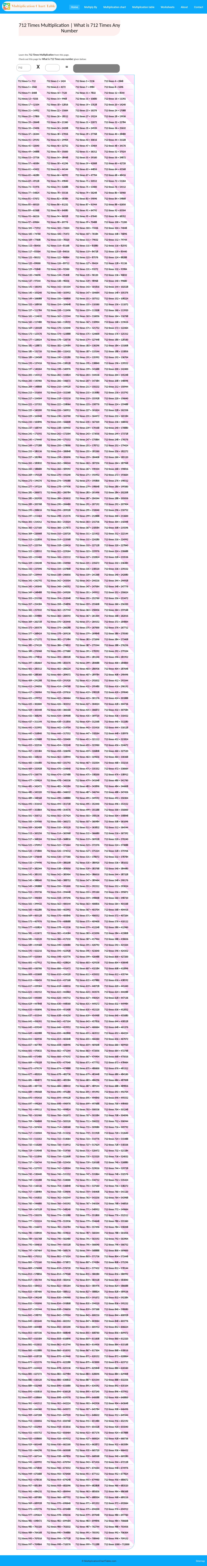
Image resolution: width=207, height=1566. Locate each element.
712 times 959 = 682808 (87, 1485)
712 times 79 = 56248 (86, 192)
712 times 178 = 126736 (59, 339)
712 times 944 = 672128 (116, 1462)
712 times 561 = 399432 (30, 903)
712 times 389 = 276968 (30, 651)
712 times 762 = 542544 (59, 1197)
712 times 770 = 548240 (59, 1209)
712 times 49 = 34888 (28, 151)
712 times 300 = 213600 (116, 516)
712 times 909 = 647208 (30, 1415)
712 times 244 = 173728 (116, 433)
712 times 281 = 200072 (30, 492)
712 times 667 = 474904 (87, 1056)
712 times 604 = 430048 (116, 962)
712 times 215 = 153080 (87, 392)
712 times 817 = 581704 (30, 1279)
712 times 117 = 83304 (29, 251)
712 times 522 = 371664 (59, 845)
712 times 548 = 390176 (116, 880)
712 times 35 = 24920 (86, 128)
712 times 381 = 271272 (30, 639)
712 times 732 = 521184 (116, 1150)
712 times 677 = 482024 (30, 1074)
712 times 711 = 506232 (87, 1121)
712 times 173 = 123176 (30, 333)
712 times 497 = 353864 (30, 809)
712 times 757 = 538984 (30, 1191)
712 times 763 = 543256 (87, 1197)
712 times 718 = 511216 (59, 1133)
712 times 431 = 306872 (87, 709)
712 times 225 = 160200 (30, 410)
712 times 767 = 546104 (87, 1203)
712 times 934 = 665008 (59, 1450)
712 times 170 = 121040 (59, 328)
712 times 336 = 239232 (116, 568)
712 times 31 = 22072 (86, 122)
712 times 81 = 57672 (28, 198)
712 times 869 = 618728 (30, 1356)
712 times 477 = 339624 (30, 780)
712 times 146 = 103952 (59, 292)
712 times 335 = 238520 (87, 568)
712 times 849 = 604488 (30, 1327)
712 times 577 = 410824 (30, 927)
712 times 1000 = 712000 (116, 1544)
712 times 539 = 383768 (87, 868)
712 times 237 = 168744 (30, 427)
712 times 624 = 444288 (116, 992)
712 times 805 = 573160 (30, 1262)
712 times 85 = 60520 (28, 204)
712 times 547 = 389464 (87, 880)
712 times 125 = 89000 (29, 263)
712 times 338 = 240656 (59, 574)
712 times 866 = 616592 (59, 1350)
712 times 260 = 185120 (116, 457)
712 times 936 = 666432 (116, 1450)
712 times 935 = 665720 (87, 1450)
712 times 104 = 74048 (115, 228)
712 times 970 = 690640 (59, 1503)
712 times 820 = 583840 (116, 1279)
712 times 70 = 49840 (57, 181)
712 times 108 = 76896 (115, 233)
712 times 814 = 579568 (59, 1274)
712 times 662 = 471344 (59, 1050)
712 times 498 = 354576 (59, 809)
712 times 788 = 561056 (116, 1232)
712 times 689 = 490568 (30, 1091)
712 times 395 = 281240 (87, 657)
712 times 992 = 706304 (116, 1532)
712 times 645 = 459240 (30, 1027)
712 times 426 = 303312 (59, 704)
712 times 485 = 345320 (30, 792)
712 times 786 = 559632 (59, 1232)
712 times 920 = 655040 (116, 1426)
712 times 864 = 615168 (116, 1344)
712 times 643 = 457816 (87, 1021)
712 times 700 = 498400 (116, 1103)
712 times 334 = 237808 (59, 568)
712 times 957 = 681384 (30, 1485)
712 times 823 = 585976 (87, 1285)
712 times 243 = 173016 (87, 433)
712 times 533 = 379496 (30, 862)
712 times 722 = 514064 (59, 1138)
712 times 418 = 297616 (59, 692)
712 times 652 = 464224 (116, 1033)
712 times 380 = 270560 (116, 633)
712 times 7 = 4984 (84, 87)
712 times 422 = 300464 (59, 698)
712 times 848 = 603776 (116, 1321)
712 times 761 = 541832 (30, 1197)
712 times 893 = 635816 (30, 1391)
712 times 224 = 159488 (116, 404)
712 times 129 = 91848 (29, 269)
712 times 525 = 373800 (30, 851)
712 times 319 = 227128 (87, 545)
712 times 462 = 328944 (59, 756)
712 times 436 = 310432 (116, 715)
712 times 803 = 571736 (87, 1256)
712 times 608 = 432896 (116, 968)
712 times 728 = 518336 (116, 1144)
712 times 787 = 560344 (87, 1232)
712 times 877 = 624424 (30, 1368)
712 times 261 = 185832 (30, 463)
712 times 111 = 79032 (86, 239)
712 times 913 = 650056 (30, 1421)
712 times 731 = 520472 (87, 1150)
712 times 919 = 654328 (87, 1426)
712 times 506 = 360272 (59, 821)
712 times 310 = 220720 (59, 533)
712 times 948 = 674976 (116, 1468)
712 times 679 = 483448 (87, 1074)
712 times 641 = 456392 (30, 1021)
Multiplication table (143, 7)
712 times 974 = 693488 (59, 1509)
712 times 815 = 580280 (87, 1274)
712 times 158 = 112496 (59, 310)
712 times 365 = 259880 (30, 615)
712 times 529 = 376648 (30, 856)
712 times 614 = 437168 (59, 980)
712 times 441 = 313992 (30, 727)
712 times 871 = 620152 (87, 1356)
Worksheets (167, 7)
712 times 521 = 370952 (30, 845)
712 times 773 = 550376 (30, 1215)
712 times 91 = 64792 (86, 210)
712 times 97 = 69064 (28, 222)
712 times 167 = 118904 (87, 322)
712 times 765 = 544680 (30, 1203)
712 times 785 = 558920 (30, 1232)
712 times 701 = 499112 (30, 1109)
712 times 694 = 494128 (59, 1097)
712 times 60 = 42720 (115, 163)
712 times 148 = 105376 (116, 292)
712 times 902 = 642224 (59, 1403)
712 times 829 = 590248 (30, 1297)
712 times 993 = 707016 (30, 1538)
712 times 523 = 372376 (87, 845)
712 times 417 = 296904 (30, 692)
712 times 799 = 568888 (87, 1250)
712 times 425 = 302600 (30, 704)
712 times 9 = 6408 (27, 92)
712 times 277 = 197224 (30, 486)
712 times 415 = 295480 (87, 686)
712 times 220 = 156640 (116, 398)
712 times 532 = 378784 (116, 856)
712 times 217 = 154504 (30, 398)
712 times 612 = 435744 (116, 974)
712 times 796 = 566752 (116, 1244)
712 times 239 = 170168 (87, 427)
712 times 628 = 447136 (116, 997)
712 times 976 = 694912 (116, 1509)
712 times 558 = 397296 (59, 898)
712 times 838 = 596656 (59, 1309)
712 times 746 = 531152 (59, 1174)
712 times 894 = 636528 (59, 1391)
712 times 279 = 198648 (87, 486)
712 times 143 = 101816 (87, 286)
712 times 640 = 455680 (116, 1015)
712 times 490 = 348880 (59, 798)
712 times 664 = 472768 (116, 1050)
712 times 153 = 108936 (30, 304)
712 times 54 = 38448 (57, 157)
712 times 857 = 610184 (30, 1338)
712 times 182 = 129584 (59, 345)
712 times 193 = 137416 (30, 363)
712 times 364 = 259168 (116, 610)
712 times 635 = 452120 (87, 1009)
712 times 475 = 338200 (87, 774)
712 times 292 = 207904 (116, 504)
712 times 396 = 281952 (116, 657)
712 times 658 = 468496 (59, 1044)
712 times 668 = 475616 (116, 1056)
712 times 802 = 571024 (59, 1256)
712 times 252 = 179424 (116, 445)
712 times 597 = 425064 (30, 956)
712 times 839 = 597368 (87, 1309)
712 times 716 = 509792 (116, 1127)
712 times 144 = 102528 (116, 286)
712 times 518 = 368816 (59, 839)
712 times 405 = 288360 (30, 674)
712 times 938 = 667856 (59, 1456)
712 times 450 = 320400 (59, 739)
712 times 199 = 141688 (87, 369)
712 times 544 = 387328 (116, 874)
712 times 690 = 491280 (59, 1091)
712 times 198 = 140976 (59, 369)
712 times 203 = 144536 (87, 375)
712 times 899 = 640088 (87, 1397)
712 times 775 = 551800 (87, 1215)
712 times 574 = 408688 (59, 921)
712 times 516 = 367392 (116, 833)
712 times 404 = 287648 (116, 668)
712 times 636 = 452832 (116, 1009)
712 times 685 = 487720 (30, 1086)
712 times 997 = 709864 (30, 1544)
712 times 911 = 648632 (87, 1415)
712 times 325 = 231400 (30, 557)
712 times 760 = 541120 (116, 1191)
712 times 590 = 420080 (59, 945)
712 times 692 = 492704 (116, 1091)
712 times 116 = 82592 (115, 245)
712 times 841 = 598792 (30, 1315)
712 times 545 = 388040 (30, 880)
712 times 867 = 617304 (87, 1350)
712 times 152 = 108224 (116, 298)
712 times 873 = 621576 (30, 1362)
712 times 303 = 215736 (87, 521)
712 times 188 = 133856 (116, 351)
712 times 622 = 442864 (59, 992)
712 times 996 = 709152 (116, 1538)
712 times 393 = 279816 (30, 657)
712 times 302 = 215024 (59, 521)
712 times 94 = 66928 (57, 216)
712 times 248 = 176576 (116, 439)
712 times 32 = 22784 (115, 122)
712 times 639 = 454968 (87, 1015)
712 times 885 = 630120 (30, 1379)
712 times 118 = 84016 (58, 251)
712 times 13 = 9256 (28, 98)
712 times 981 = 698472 (30, 1520)
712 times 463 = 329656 (87, 756)
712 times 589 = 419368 (30, 945)
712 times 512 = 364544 (116, 827)
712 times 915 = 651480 (87, 1421)
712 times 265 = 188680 (30, 469)
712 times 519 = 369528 (87, 839)
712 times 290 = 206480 (59, 504)
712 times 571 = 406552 (87, 915)
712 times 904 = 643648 (116, 1403)
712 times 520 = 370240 (116, 839)
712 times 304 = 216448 (116, 521)
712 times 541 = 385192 (30, 874)
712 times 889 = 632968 (30, 1385)
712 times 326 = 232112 (59, 557)
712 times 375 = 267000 (87, 627)
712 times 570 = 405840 (59, 915)
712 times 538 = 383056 (59, 868)
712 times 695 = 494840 (87, 1097)
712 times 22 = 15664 (57, 110)
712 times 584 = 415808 (116, 933)
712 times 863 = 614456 (87, 1344)
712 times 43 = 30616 (86, 139)
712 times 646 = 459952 (59, 1027)
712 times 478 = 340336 (59, 780)
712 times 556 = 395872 (116, 892)
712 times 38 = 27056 (57, 134)
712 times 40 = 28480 (115, 134)
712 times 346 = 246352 (59, 586)
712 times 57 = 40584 (28, 163)
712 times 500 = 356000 (116, 809)
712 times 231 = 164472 (87, 416)
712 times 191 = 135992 (87, 357)
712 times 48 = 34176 (115, 145)
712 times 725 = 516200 (30, 1144)
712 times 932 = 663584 (116, 1444)
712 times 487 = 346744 (87, 792)
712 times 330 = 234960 (59, 563)
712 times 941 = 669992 (30, 1462)
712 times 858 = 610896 (59, 1338)
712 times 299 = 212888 (87, 516)
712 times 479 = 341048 (87, 780)
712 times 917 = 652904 (30, 1426)
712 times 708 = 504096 (116, 1115)
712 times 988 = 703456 (116, 1526)
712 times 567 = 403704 (87, 909)
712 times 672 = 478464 (116, 1062)
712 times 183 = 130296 (87, 345)
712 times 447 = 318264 (87, 733)
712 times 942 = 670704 (59, 1462)
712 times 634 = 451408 (59, 1009)
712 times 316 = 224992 (116, 539)
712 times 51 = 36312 (86, 151)
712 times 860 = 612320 (116, 1338)
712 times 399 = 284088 (87, 662)
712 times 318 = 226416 (59, 545)
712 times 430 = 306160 (59, 709)
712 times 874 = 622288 (59, 1362)
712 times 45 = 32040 (28, 145)
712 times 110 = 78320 (58, 239)
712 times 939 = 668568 (87, 1456)
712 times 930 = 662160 (59, 1444)
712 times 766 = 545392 (59, 1203)
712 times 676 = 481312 (116, 1068)
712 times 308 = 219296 (116, 527)
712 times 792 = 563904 (116, 1238)
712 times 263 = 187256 (87, 463)
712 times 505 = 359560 (30, 821)
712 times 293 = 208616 (30, 510)
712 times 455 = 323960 (87, 745)
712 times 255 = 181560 (87, 451)
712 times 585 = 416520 (30, 939)
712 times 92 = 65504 (115, 210)
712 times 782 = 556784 (59, 1227)
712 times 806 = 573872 (59, 1262)
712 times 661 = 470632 (30, 1050)
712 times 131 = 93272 (86, 269)
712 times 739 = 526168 (87, 1162)
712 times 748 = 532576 (116, 1174)
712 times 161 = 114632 (30, 316)
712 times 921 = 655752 (30, 1432)
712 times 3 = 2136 (84, 81)
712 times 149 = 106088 (30, 298)
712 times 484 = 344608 (116, 786)
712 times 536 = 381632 (116, 862)
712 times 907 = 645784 (87, 1409)
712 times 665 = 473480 (30, 1056)
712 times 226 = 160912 (59, 410)
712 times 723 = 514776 (87, 1138)
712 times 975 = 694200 (87, 1509)
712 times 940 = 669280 (116, 1456)
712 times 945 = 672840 (30, 1468)
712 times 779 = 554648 (87, 1221)
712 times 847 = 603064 (87, 1321)
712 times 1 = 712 (27, 81)
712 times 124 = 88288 (115, 257)
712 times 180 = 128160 (116, 339)
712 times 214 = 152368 (59, 392)
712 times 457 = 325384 (30, 751)
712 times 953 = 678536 (30, 1479)
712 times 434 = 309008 (59, 715)
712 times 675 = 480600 (87, 1068)
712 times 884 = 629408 (116, 1374)
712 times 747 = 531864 (87, 1174)
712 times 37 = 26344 (28, 134)
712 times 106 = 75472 (58, 233)
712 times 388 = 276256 (116, 645)
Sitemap (200, 1561)
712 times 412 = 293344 (116, 680)
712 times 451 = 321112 (87, 739)
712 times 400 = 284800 (116, 662)
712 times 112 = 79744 (115, 239)
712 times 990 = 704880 (59, 1532)
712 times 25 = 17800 (28, 116)
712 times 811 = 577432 (87, 1268)
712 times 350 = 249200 (59, 592)
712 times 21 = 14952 (28, 110)
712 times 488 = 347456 (116, 792)
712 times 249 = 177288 (30, 445)
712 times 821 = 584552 (30, 1285)
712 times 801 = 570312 (30, 1256)
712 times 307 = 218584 (87, 527)
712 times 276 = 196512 (116, 480)
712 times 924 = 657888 (116, 1432)
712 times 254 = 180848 (59, 451)
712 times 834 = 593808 (59, 1303)
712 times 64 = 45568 (115, 169)
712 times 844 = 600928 (116, 1315)
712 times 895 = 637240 (87, 1391)
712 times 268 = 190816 (116, 469)
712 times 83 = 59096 (86, 198)
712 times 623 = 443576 (87, 992)
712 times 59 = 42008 (86, 163)
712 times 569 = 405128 (30, 915)
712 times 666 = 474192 (59, 1056)
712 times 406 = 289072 (59, 674)
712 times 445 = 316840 (30, 733)
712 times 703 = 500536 (87, 1109)
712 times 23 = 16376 (86, 110)
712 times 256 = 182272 (116, 451)
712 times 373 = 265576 (30, 627)
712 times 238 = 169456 (59, 427)
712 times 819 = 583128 (87, 1279)
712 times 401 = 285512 (30, 668)
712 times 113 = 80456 (29, 245)
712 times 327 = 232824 (87, 557)
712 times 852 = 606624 (116, 1327)
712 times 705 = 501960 (30, 1115)
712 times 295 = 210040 (87, 510)
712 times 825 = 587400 (30, 1291)
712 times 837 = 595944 (30, 1309)
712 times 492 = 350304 (116, 798)
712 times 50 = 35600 (57, 151)
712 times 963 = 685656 (87, 1491)
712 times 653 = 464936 (30, 1039)
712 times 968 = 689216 (116, 1497)
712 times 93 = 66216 (28, 216)
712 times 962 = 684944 (59, 1491)
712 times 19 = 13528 (86, 104)
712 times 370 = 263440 (59, 621)
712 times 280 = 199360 (116, 486)
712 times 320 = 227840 (116, 545)
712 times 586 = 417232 (59, 939)
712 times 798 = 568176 (59, 1250)
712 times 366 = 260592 (59, 615)
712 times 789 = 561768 (30, 1238)
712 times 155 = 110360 (87, 304)
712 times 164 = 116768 (116, 316)
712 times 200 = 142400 (116, 369)
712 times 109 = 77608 (29, 239)
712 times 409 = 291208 (30, 680)
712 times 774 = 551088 (59, 1215)
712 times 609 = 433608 (30, 974)
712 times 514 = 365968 (59, 833)
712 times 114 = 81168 (58, 245)
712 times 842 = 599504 (59, 1315)
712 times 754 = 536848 (59, 1185)
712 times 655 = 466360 (87, 1039)
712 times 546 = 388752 (59, 880)
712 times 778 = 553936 (59, 1221)
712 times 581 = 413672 (30, 933)
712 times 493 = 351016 (30, 804)
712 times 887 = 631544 (87, 1379)
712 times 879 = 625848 (87, 1368)
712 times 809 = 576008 (30, 1268)
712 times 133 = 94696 (29, 275)
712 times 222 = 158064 (59, 404)
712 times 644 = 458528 (116, 1021)
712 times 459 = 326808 (87, 751)
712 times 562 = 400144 (59, 903)
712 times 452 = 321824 (116, 739)
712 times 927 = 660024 (87, 1438)
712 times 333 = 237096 (30, 568)
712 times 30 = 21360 (57, 122)
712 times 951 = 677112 (87, 1473)
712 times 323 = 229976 (87, 551)
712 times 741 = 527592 (30, 1168)
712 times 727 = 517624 (87, 1144)
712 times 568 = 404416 (116, 909)
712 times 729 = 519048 (30, 1150)
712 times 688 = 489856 (116, 1086)
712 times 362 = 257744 (59, 610)
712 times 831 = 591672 (87, 1297)
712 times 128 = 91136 (115, 263)
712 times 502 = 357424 (59, 815)
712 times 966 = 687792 (59, 1497)
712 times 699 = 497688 (87, 1103)
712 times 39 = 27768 (86, 134)
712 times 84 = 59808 (115, 198)
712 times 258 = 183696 (59, 457)
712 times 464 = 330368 (116, 756)
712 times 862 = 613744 (59, 1344)
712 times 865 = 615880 (30, 1350)
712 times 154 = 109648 (59, 304)
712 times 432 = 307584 (116, 709)
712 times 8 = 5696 (113, 87)
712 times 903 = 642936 (87, 1403)
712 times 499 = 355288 (87, 809)
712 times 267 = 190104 (87, 469)
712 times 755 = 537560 (87, 1185)
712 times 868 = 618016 (116, 1350)
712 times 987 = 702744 (87, 1526)
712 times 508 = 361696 (116, 821)
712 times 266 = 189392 (59, 469)
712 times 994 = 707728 (59, 1538)
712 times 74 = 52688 (57, 186)
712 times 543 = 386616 (87, 874)
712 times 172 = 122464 (116, 328)
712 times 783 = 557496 (87, 1227)
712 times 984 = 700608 (116, 1520)
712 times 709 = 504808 (30, 1121)
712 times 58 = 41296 (57, 163)
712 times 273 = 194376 (30, 480)
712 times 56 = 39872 (115, 157)
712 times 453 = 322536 (30, 745)
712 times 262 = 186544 (59, 463)
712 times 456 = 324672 (116, 745)
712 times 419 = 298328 (87, 692)
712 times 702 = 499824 (59, 1109)
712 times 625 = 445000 (30, 997)
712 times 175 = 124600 (87, 333)
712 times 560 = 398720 (116, 898)
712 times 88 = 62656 (115, 204)
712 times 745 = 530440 (30, 1174)
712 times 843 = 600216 (87, 1315)
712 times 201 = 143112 (30, 375)
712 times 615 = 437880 (87, 980)
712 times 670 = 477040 (59, 1062)
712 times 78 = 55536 (57, 192)
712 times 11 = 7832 (85, 92)
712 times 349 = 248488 (30, 592)
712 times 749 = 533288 (30, 1180)
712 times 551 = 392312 (87, 886)
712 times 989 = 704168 (30, 1532)
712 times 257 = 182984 (30, 457)
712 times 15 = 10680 (86, 98)
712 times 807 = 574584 (87, 1262)
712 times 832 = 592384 (116, 1297)
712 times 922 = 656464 (59, 1432)
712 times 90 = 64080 (57, 210)
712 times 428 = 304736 (116, 704)
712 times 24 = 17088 (115, 110)
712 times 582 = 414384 (59, 933)
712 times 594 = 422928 (59, 950)
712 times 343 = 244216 (87, 580)
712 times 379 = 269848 (87, 633)
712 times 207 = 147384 (87, 380)
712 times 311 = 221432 (87, 533)
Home (74, 7)
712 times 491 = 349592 (87, 798)
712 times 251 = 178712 (87, 445)
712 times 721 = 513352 (30, 1138)
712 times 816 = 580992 (116, 1274)
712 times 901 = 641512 (30, 1403)
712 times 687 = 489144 (87, 1086)
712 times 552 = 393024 (116, 886)
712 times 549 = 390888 (30, 886)
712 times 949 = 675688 (30, 1473)
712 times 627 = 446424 (87, 997)
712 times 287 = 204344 (87, 498)
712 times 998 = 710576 (59, 1544)
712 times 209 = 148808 (30, 386)
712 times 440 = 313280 (116, 721)
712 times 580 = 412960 (116, 927)
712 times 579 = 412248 (87, 927)
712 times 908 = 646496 (116, 1409)
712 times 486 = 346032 (59, 792)
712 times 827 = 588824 (87, 1291)
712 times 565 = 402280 (30, 909)
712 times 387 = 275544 (87, 645)
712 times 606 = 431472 (59, 968)
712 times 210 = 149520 (59, 386)
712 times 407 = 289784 (87, 674)
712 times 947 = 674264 (87, 1468)
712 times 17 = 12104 (28, 104)
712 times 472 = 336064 (116, 768)
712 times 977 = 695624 (30, 1515)
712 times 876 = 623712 (116, 1362)
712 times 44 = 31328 (115, 139)
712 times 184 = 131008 (116, 345)
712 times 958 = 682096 (59, 1485)
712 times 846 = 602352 (59, 1321)
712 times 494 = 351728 (59, 804)
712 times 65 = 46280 (28, 175)
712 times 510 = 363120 (59, 827)
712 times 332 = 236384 (116, 563)
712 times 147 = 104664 (87, 292)
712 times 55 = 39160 (86, 157)
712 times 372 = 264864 (116, 621)
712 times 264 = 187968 (116, 463)
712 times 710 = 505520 (59, 1121)
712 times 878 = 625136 (59, 1368)
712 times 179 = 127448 (87, 339)
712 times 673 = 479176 (30, 1068)
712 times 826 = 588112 (59, 1291)
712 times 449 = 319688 (30, 739)
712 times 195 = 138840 (87, 363)
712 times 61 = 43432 (28, 169)
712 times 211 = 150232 (87, 386)
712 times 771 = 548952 (87, 1209)
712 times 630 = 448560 (59, 1003)
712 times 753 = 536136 (30, 1185)
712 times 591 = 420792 (87, 945)
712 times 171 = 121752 (87, 328)
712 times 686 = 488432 (59, 1086)
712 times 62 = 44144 (57, 169)
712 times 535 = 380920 (87, 862)
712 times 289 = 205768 (30, 504)
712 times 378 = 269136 (59, 633)
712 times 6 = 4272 (56, 87)
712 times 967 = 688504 (87, 1497)
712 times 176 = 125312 (116, 333)
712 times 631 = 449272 (87, 1003)
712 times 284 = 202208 (116, 492)
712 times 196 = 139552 (116, 363)
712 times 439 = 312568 (87, 721)
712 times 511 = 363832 (87, 827)
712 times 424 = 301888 (116, 698)
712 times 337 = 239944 (30, 574)
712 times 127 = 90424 (86, 263)
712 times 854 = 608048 (59, 1332)
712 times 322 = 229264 (59, 551)
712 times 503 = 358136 (87, 815)
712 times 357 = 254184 (30, 604)
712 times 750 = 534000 (59, 1180)
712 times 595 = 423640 (87, 950)
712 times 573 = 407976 (30, 921)
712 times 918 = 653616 (59, 1426)
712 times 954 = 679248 (59, 1479)
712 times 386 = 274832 (59, 645)
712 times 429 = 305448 (30, 709)
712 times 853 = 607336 (30, 1332)
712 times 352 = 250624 (116, 592)
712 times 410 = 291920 (59, 680)
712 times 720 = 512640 (116, 1133)
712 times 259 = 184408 (87, 457)
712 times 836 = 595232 (116, 1303)
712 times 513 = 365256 (30, 833)
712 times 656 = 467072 (116, 1039)
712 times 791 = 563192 (87, 1238)
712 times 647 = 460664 (87, 1027)
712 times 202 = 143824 (59, 375)
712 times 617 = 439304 (30, 986)
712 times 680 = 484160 (116, 1074)
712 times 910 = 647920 (59, 1415)
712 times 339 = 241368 (87, 574)
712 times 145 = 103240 (30, 292)
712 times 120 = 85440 (115, 251)
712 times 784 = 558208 (116, 1227)
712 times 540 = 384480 (116, 868)
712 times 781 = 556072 (30, 1227)
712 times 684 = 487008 (116, 1080)
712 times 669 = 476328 (30, 1062)
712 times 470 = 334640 (59, 768)
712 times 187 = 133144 (87, 351)
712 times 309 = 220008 (30, 533)
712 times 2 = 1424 (56, 81)
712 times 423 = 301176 (87, 698)
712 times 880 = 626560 (116, 1368)
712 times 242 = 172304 (59, 433)
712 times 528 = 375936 (116, 851)
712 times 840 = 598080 (116, 1309)
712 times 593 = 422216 (30, 950)
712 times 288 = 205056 (116, 498)
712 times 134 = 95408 (58, 275)
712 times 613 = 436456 (30, 980)
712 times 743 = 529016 (87, 1168)
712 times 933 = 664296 (30, 1450)
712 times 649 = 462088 (30, 1033)
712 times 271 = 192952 (87, 474)
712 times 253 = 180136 (30, 451)
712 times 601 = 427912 (30, 962)
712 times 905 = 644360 (30, 1409)
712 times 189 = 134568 (30, 357)
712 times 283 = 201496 (87, 492)
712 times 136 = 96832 (115, 275)
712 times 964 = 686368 (116, 1491)
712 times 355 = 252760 (87, 598)
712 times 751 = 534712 (87, 1180)
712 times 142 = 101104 (59, 286)
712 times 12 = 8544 (114, 92)
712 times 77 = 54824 (28, 192)
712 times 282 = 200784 (59, 492)
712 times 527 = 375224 (87, 851)
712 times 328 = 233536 (116, 557)
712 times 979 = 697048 (87, 1515)
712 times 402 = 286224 (59, 668)
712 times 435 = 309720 (87, 715)
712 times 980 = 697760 (116, 1515)
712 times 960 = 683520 (116, 1485)
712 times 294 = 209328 (59, 510)
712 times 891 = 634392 (87, 1385)
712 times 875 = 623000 (87, 1362)
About (184, 7)
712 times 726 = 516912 (59, 1144)
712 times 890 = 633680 (59, 1385)
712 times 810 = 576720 (59, 1268)
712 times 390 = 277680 (59, 651)
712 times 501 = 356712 (30, 815)
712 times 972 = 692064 (116, 1503)
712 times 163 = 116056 (87, 316)
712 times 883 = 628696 (87, 1374)
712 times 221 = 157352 (30, 404)
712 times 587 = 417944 (87, 939)
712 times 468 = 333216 (116, 762)
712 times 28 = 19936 (115, 116)
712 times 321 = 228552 (30, 551)
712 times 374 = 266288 (59, 627)
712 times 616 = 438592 (116, 980)
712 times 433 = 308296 (30, 715)
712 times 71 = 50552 (86, 181)
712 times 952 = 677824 (116, 1473)
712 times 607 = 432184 (87, 968)
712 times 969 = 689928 (30, 1503)
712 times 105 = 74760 (29, 233)
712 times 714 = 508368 (59, 1127)
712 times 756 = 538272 (116, 1185)
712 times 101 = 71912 (29, 228)
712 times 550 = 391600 (59, 886)
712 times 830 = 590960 (59, 1297)
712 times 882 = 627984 (59, 1374)
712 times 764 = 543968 (116, 1197)
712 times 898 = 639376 (59, 1397)
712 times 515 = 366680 (87, 833)
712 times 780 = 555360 (116, 1221)
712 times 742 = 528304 (59, 1168)
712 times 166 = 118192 (59, 322)
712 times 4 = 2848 (113, 81)
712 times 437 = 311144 (30, 721)
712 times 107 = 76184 (86, 233)
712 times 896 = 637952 (116, 1391)
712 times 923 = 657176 (87, 1432)
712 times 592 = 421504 (116, 945)
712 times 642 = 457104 (59, 1021)
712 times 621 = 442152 (30, 992)
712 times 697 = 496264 (30, 1103)
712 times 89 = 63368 (28, 210)
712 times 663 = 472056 (87, 1050)
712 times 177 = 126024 (30, 339)
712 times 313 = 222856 (30, 539)
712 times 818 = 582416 (59, 1279)
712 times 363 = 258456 (87, 610)
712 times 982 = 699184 (59, 1520)
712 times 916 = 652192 (116, 1421)
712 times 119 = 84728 (86, 251)
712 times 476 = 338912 (116, 774)
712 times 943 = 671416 (87, 1462)
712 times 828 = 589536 (116, 1291)
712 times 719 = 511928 (87, 1133)
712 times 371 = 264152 (87, 621)
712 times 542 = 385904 (59, 874)
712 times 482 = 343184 (59, 786)
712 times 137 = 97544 (29, 280)
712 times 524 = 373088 (116, 845)
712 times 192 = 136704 (116, 357)
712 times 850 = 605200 (59, 1327)
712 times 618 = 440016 (59, 986)
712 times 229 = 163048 (30, 416)
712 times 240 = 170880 (116, 427)
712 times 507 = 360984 (87, 821)
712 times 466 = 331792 (59, 762)
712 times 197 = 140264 (30, 369)
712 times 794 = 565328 (59, 1244)
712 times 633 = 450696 (30, 1009)
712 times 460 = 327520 (116, 751)
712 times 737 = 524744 (30, 1162)
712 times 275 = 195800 (87, 480)
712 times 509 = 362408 (30, 827)
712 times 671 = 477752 (87, 1062)
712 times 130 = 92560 (58, 269)
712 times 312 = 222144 (116, 533)
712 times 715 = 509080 (87, 1127)
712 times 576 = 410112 (116, 921)
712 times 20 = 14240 (115, 104)
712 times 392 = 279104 (116, 651)
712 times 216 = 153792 (116, 392)
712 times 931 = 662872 (87, 1444)
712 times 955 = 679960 (87, 1479)
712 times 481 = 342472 (30, 786)
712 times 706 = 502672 (59, 1115)
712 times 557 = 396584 (30, 898)
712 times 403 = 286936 (87, 668)
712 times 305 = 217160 (30, 527)
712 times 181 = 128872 (30, 345)
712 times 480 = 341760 (116, 780)
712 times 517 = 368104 (30, 839)
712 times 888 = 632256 (116, 1379)
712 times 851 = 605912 (87, 1327)
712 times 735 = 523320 (87, 1156)
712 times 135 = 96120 (86, 275)
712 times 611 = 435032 (87, 974)
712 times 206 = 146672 (59, 380)
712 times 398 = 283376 (59, 662)
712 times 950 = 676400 (59, 1473)
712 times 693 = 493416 (30, 1097)
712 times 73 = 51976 (28, 186)
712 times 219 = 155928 (87, 398)
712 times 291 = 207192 (87, 504)
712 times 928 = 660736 (116, 1438)
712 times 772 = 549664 (116, 1209)
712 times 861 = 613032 (30, 1344)
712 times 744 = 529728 (116, 1168)
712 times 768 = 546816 (116, 1203)
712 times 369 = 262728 (30, 621)
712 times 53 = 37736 (28, 157)
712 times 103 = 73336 (86, 228)
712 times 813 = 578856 (30, 1274)
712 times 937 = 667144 (30, 1456)
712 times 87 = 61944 (86, 204)
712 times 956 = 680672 (116, 1479)
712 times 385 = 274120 (30, 645)
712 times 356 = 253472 (116, 598)
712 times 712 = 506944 (116, 1121)
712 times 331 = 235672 (87, 563)
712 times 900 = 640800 (116, 1397)
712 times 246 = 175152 (59, 439)
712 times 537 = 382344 (30, 868)
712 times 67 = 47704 (86, 175)
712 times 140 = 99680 (115, 280)
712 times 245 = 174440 (30, 439)
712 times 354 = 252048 (59, 598)
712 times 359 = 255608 (87, 604)
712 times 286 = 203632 (59, 498)
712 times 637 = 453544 (30, 1015)
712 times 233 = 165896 (30, 422)
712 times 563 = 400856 (87, 903)
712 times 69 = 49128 (28, 181)
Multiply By (90, 7)
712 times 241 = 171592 (30, 433)
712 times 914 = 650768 (59, 1421)
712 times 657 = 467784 (30, 1044)
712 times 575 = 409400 (87, 921)
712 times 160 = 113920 (116, 310)
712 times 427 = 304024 (87, 704)
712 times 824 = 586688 (116, 1285)
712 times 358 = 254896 (59, 604)
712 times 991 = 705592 (87, 1532)
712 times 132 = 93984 (115, 269)
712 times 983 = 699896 (87, 1520)
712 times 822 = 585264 (59, 1285)
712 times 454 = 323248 (59, 745)
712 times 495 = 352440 (87, 804)
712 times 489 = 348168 (30, 798)
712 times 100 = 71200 (115, 222)
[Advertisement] (75, 45)
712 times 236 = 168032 (116, 422)
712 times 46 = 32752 (57, 145)
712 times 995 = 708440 (87, 1538)
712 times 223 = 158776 (87, 404)
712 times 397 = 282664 (30, 662)
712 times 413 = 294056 (30, 686)
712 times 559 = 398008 (87, 898)
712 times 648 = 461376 (116, 1027)
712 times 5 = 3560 (27, 87)
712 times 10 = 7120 (57, 92)
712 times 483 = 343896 (87, 786)
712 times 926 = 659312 (59, 1438)
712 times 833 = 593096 (30, 1303)
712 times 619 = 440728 (87, 986)
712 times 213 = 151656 (30, 392)
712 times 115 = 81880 (86, 245)
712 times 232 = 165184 (116, 416)
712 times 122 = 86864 (58, 257)
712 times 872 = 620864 (116, 1356)
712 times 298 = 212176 (59, 516)
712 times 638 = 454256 (59, 1015)
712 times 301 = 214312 (30, 521)
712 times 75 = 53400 (86, 186)
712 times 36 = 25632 (115, 128)
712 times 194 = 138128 (59, 363)
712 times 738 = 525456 (59, 1162)
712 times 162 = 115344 (59, 316)
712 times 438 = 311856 (59, 721)
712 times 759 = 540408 (87, 1191)
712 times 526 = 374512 (59, 851)
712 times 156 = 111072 (116, 304)
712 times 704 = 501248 (116, 1109)
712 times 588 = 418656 (116, 939)
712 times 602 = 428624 (59, 962)
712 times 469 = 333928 (30, 768)
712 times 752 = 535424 (116, 1180)
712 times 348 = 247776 (116, 586)
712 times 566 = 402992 (59, 909)
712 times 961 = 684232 (30, 1491)
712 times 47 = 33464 (86, 145)
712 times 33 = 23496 (28, 128)
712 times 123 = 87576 (86, 257)
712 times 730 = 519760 (59, 1150)
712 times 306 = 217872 (59, 527)
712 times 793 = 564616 (30, 1244)
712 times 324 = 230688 (116, 551)
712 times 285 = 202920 (30, 498)
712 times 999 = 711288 (87, 1544)
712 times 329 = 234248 (30, 563)
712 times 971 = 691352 (87, 1503)
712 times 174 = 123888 (59, 333)
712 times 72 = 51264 (115, 181)
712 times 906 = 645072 (59, 1409)
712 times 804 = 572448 (116, 1256)
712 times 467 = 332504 (87, 762)
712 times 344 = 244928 (116, 580)
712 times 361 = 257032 (30, 610)
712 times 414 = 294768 (59, 686)
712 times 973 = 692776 (30, 1509)
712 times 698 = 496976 (59, 1103)
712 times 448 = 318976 (116, 733)
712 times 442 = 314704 (59, 727)
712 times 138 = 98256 (58, 280)
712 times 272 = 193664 (116, 474)
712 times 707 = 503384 (87, 1115)
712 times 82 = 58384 (57, 198)
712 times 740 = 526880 (116, 1162)
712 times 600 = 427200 (116, 956)
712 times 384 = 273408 (116, 639)
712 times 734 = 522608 (59, 1156)
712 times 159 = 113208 (87, 310)
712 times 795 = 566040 (87, 1244)
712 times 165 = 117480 (30, 322)
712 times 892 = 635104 (116, 1385)
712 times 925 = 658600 (30, 1438)
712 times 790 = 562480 (59, 1238)
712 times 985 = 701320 (30, 1526)
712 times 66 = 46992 (57, 175)
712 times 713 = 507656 (30, 1127)
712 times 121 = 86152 (29, 257)
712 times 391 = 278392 (87, 651)
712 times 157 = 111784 (30, 310)
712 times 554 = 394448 (59, 892)
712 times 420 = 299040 (116, 692)
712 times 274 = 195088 (59, 480)
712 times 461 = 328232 (30, 756)
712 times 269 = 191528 (30, 474)
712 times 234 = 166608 (59, 422)
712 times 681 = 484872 (30, 1080)
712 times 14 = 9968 (57, 98)
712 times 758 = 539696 (59, 1191)
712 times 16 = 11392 (115, 98)
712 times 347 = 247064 (87, 586)
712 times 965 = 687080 (30, 1497)
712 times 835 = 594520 (87, 1303)
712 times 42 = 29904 (57, 139)
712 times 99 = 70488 (86, 222)
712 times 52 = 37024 (115, 151)
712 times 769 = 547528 (30, 1209)
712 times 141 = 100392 (30, 286)
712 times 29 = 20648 (28, 122)
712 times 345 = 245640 (30, 586)
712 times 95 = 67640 (86, 216)
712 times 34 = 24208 (57, 128)
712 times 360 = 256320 (116, 604)
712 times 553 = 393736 (30, 892)
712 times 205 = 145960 (30, 380)
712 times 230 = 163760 (59, 416)
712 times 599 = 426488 (87, 956)
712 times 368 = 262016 (116, 615)
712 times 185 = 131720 (30, 351)
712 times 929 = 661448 (30, 1444)
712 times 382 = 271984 (59, 639)
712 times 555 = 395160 (87, 892)
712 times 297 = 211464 (30, 516)
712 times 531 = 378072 (87, 856)
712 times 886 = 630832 (59, 1379)
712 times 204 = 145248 (116, 375)
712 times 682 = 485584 (59, 1080)
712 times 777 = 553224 (30, 1221)
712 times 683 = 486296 (87, 1080)
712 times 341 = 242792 (30, 580)
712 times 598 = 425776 (59, 956)
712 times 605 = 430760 (30, 968)
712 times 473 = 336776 (30, 774)
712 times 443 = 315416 (87, 727)
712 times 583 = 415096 (87, 933)
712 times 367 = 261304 (87, 615)
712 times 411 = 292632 (87, 680)
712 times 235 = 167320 (87, 422)
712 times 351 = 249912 (87, 592)
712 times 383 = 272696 (87, 639)
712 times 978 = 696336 (59, 1515)
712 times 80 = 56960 (115, 192)
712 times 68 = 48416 (115, 175)
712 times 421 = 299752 (30, 698)
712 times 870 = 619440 (59, 1356)
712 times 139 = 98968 (86, 280)
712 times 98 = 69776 (57, 222)
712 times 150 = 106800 (59, 298)
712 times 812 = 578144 (116, 1268)
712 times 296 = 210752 (116, 510)
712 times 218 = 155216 (59, 398)
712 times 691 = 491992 (87, 1091)
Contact (198, 7)
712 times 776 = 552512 (116, 1215)
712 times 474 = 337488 (59, 774)
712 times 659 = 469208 (87, 1044)
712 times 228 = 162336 (116, 410)
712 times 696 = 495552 (116, 1097)
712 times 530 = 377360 (59, 856)
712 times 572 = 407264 (116, 915)
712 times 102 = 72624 (58, 228)
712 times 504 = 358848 (116, 815)
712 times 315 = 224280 (87, 539)
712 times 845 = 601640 (30, 1321)
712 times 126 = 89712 (58, 263)
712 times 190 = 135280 (59, 357)
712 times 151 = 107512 (87, 298)
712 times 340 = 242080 (116, 574)
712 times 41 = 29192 (28, 139)
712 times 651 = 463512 (87, 1033)
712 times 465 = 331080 (30, 762)
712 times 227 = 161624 (87, 410)
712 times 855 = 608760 (87, 1332)
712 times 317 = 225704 (30, 545)
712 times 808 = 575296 (116, 1262)
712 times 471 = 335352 (87, 768)
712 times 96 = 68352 (115, 216)
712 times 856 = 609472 (116, 1332)
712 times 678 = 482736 (59, 1074)
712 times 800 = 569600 (116, 1250)
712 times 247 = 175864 (87, 439)
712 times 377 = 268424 (30, 633)
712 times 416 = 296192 (116, 686)
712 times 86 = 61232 (57, 204)
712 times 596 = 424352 (116, 950)
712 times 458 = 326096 (59, 751)
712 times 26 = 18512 (57, 116)
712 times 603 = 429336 (87, 962)
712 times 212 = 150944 (116, 386)
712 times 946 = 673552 (59, 1468)
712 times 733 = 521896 (30, 1156)
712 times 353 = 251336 (30, 598)
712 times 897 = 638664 (30, 1397)
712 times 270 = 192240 (59, 474)
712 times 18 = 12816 (57, 104)
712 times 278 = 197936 (59, 486)
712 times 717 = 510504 (30, 1133)
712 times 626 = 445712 (59, 997)
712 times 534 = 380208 (59, 862)
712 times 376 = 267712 (116, 627)
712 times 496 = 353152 (116, 804)
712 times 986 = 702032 (59, 1526)
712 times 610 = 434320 (59, 974)
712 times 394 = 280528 (59, 657)
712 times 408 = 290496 (116, 674)
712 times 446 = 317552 (59, 733)
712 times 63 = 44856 (86, 169)
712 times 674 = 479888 (59, 1068)
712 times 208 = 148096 (116, 380)
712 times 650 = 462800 (59, 1033)
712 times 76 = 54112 (115, 186)
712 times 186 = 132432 (59, 351)
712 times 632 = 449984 (116, 1003)
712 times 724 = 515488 (116, 1138)
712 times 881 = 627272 (30, 1374)
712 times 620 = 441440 (116, 986)
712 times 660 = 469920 (116, 1044)
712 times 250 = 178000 (59, 445)
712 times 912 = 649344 (116, 1415)
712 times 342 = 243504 (59, 580)
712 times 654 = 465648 (59, 1039)
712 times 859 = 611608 (87, 1338)
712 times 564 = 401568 (116, 903)
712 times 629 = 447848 (30, 1003)
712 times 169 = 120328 (30, 328)
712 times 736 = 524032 (116, 1156)
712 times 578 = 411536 (59, 927)
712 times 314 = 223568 (59, 539)
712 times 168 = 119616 (116, 322)
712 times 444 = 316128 (116, 727)
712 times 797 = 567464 (30, 1250)
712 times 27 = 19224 (86, 116)
